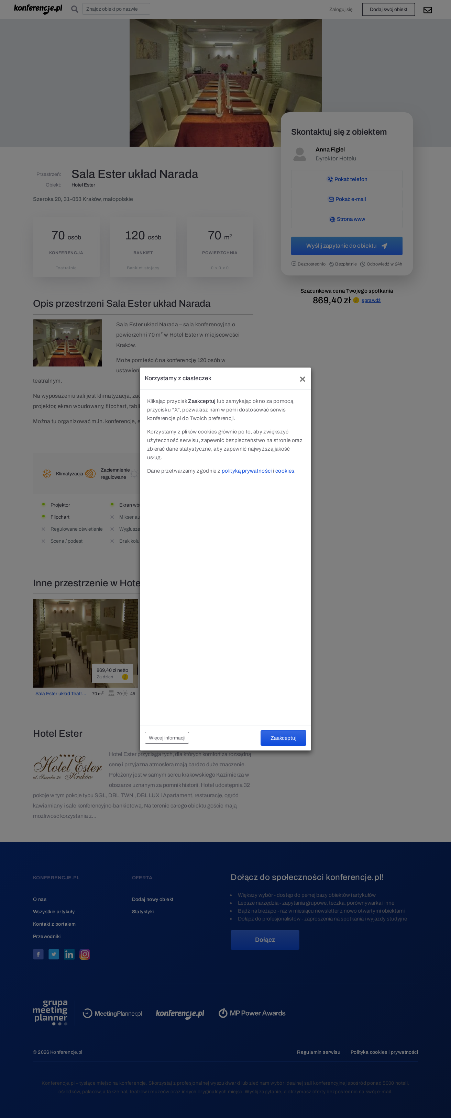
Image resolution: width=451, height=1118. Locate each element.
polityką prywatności (247, 471)
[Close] (302, 378)
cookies (284, 471)
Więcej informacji (167, 738)
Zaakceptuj (283, 738)
